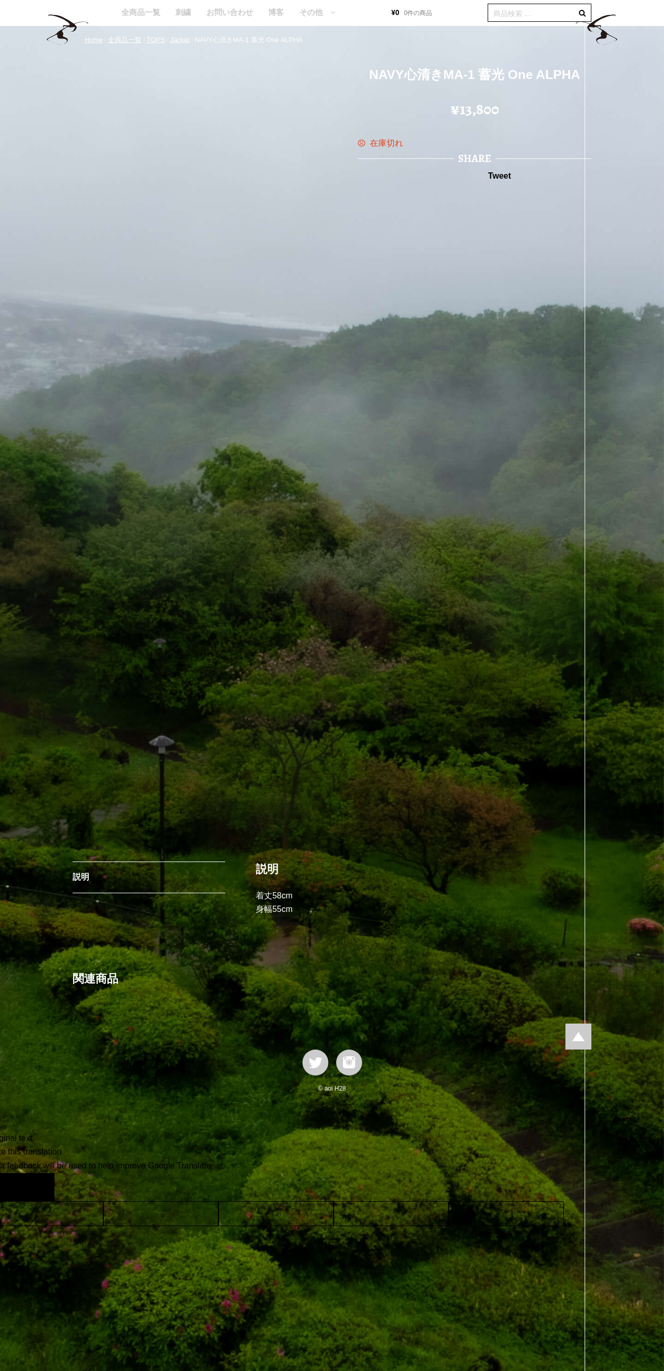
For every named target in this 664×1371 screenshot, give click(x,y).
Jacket (180, 40)
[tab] (149, 877)
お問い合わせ (229, 12)
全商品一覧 (140, 12)
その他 (311, 12)
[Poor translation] (37, 1187)
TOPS (156, 40)
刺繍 (183, 12)
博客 (276, 12)
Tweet (499, 175)
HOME (98, 13)
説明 (81, 876)
